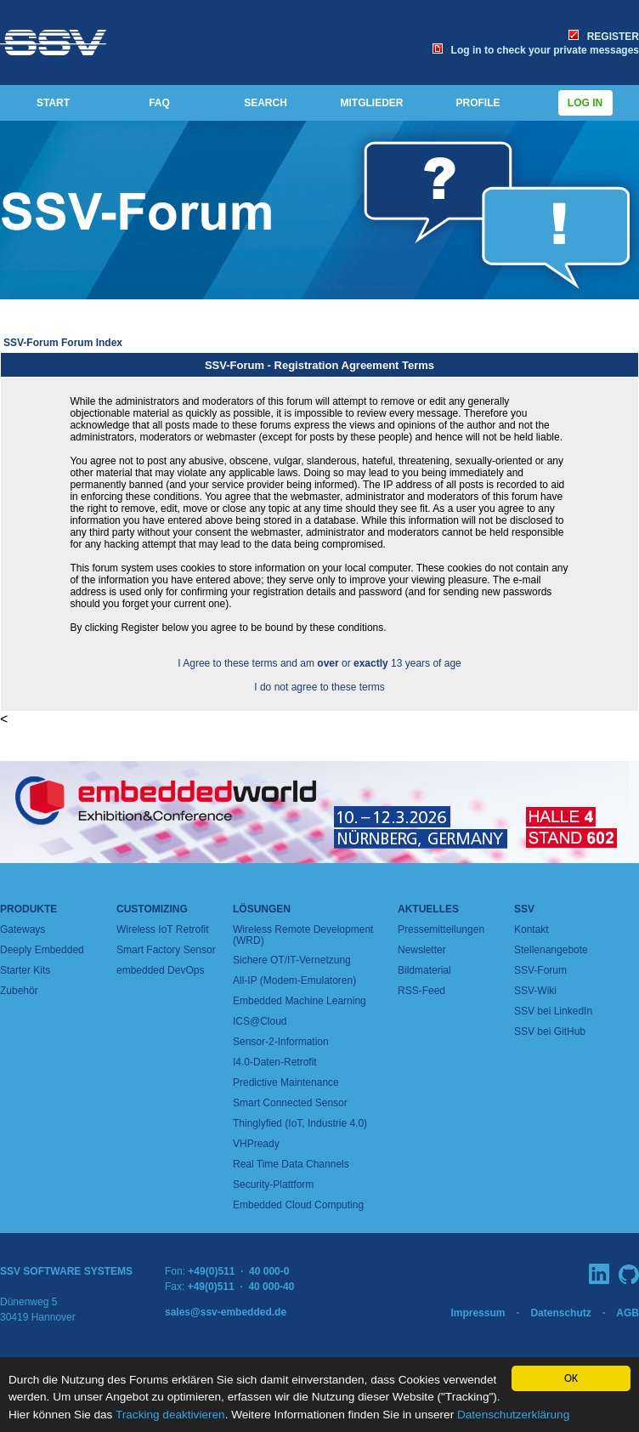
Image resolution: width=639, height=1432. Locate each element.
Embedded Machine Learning (299, 1001)
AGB (627, 1313)
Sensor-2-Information (281, 1042)
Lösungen (262, 909)
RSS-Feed (421, 991)
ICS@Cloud (260, 1021)
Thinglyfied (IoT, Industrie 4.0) (300, 1123)
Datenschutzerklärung (513, 1414)
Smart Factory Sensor (166, 950)
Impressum (477, 1313)
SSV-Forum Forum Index (62, 343)
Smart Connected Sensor (290, 1103)
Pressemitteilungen (441, 929)
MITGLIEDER (372, 103)
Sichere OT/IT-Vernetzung (292, 960)
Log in (585, 103)
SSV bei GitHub (549, 1031)
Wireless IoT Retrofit (162, 929)
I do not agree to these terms (319, 687)
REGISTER (603, 37)
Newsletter (422, 950)
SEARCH (265, 103)
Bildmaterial (424, 970)
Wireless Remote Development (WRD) (303, 934)
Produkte (28, 909)
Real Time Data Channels (291, 1164)
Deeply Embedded (42, 950)
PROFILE (477, 103)
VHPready (256, 1144)
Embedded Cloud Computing (298, 1205)
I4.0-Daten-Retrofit (275, 1062)
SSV (524, 909)
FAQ (159, 103)
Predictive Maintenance (286, 1082)
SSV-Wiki (535, 991)
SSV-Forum (540, 970)
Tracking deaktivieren (170, 1414)
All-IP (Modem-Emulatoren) (294, 980)
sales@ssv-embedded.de (225, 1312)
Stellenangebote (551, 950)
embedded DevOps (160, 970)
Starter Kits (25, 970)
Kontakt (531, 929)
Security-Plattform (273, 1184)
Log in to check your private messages (536, 50)
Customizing (152, 909)
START (53, 103)
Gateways (22, 929)
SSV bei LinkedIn (553, 1011)
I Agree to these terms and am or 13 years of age (319, 663)
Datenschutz (560, 1313)
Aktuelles (428, 909)
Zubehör (19, 991)
